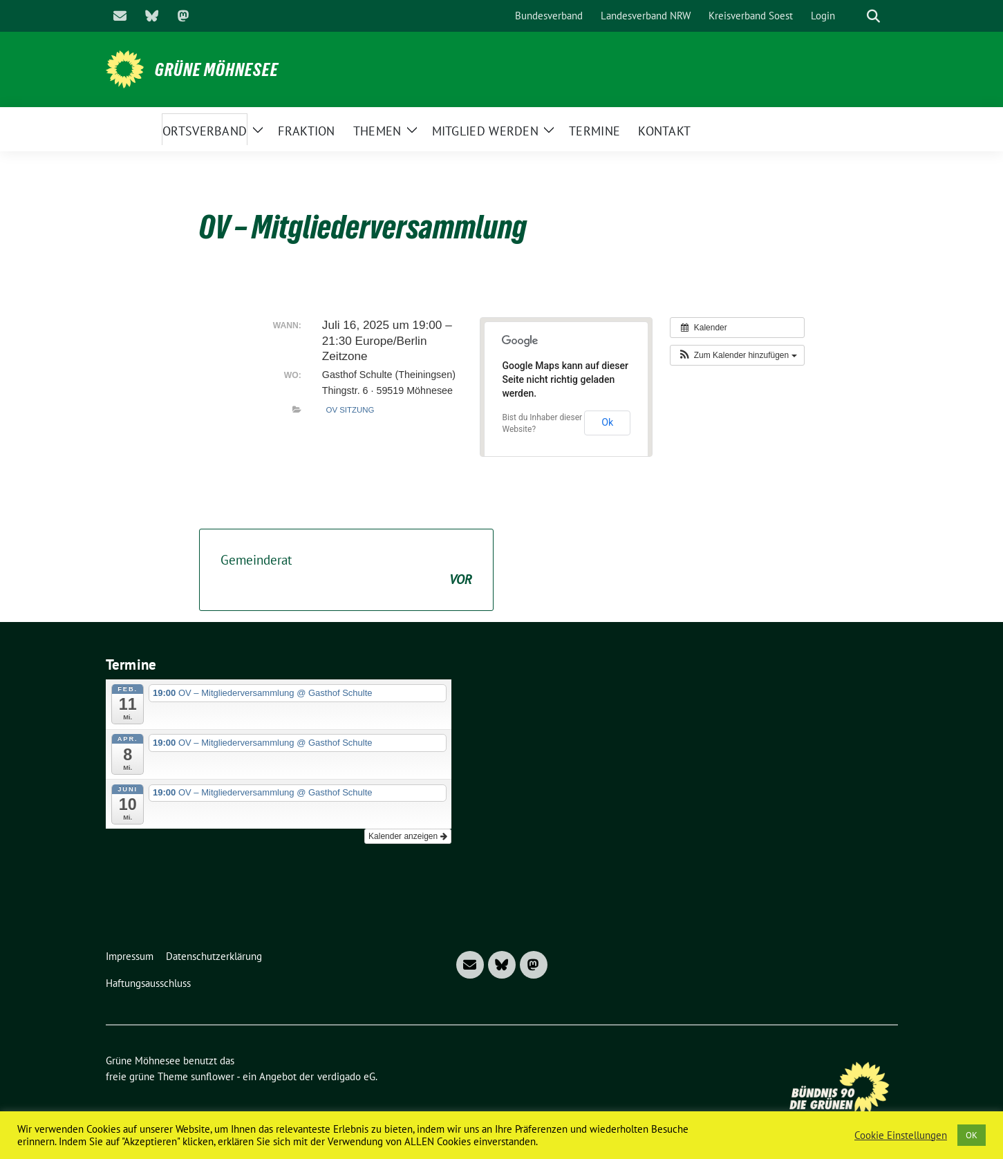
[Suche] (853, 16)
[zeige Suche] (873, 16)
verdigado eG (346, 1076)
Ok (607, 422)
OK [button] (971, 1135)
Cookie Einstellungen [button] (900, 1135)
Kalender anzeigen (407, 836)
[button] (737, 355)
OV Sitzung (350, 410)
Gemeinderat (346, 571)
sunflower (212, 1076)
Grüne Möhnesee (217, 69)
